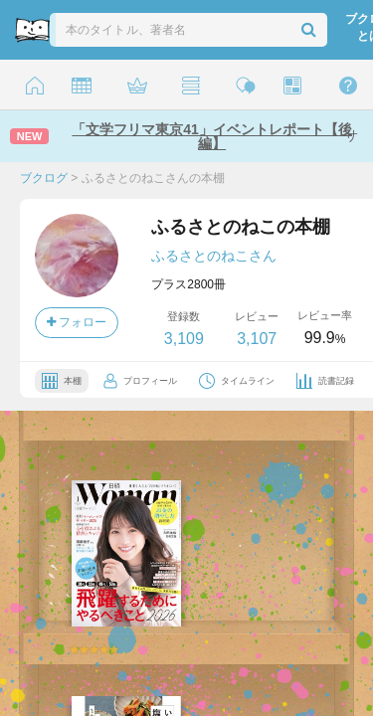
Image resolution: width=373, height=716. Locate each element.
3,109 (184, 338)
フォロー (76, 322)
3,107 (257, 338)
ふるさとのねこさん (214, 256)
